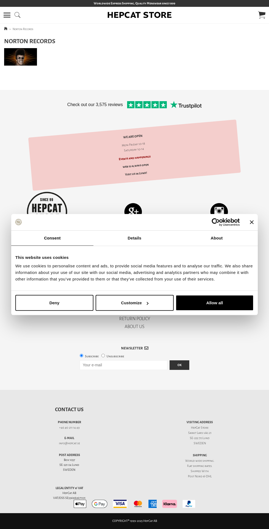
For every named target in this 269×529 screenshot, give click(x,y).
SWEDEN (200, 443)
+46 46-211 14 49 (69, 428)
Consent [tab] (52, 237)
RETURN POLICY (134, 319)
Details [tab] (134, 237)
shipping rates (202, 466)
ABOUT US (134, 326)
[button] (7, 15)
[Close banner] (252, 222)
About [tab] (217, 237)
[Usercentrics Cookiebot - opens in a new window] (216, 222)
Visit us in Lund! (136, 174)
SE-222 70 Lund (200, 438)
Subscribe (92, 356)
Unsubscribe (115, 356)
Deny (54, 302)
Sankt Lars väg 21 (199, 433)
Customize (134, 302)
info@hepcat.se (69, 443)
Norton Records (23, 29)
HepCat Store (199, 428)
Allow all (214, 302)
